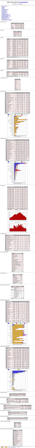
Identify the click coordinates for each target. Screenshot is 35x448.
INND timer (3, 7)
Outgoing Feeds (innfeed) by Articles (6, 14)
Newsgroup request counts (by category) (6, 19)
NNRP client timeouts (4, 18)
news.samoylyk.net (23, 2)
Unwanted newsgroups (4, 12)
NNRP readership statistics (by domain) (6, 16)
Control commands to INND (5, 9)
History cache (3, 6)
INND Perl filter (4, 13)
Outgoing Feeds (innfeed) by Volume (6, 15)
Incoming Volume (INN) (4, 10)
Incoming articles (4, 11)
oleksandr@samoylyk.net (13, 447)
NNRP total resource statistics (5, 17)
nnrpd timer (3, 8)
